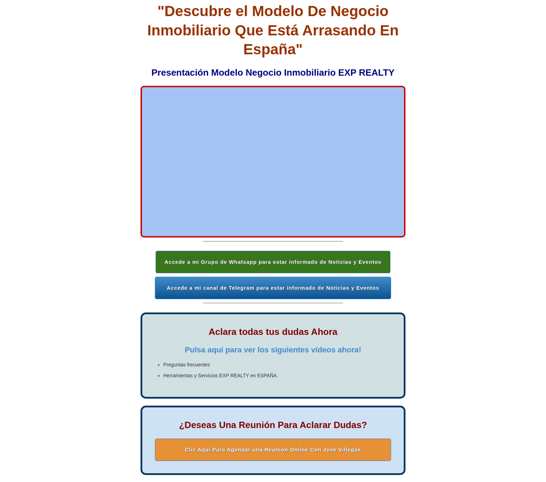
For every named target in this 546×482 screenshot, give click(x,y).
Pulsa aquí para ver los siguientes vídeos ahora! (273, 349)
